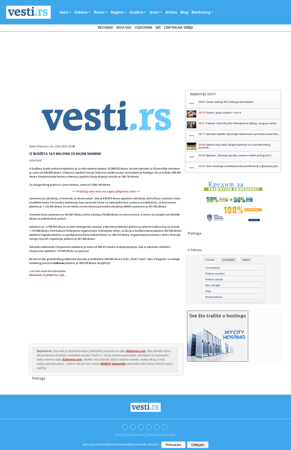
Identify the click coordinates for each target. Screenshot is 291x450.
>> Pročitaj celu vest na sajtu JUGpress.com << (106, 191)
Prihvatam (173, 445)
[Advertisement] (145, 61)
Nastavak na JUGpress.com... (48, 275)
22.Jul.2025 (61, 146)
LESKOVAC (35, 160)
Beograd (105, 27)
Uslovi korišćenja (156, 434)
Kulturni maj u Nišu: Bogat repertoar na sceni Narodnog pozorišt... (234, 146)
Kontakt (171, 434)
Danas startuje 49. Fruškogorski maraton (229, 102)
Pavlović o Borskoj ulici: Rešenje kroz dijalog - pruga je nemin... (242, 123)
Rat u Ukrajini (212, 285)
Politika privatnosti (134, 434)
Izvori (154, 12)
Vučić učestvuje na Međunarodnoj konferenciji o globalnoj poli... (242, 166)
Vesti (63, 12)
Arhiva (171, 12)
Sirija (208, 291)
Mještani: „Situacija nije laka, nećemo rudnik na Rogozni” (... (239, 155)
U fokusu (209, 260)
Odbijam (197, 445)
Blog (184, 12)
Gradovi (136, 12)
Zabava (81, 12)
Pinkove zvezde (214, 279)
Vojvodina (143, 27)
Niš (158, 27)
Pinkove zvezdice (215, 273)
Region (117, 12)
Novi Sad (123, 27)
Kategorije (228, 260)
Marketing (200, 12)
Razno (99, 12)
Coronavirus (212, 267)
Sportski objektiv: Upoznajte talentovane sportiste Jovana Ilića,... (243, 134)
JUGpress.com (45, 146)
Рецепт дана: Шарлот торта (223, 112)
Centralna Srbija (178, 27)
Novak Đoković (213, 297)
